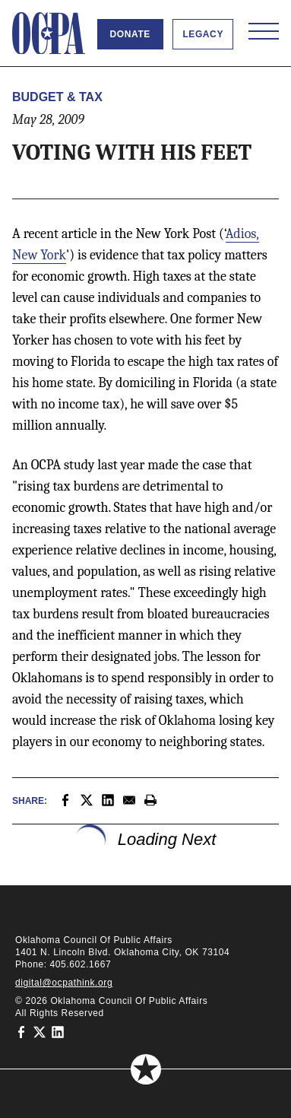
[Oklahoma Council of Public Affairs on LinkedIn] (58, 1031)
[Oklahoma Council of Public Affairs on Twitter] (39, 1031)
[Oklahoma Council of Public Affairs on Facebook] (21, 1031)
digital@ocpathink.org (63, 982)
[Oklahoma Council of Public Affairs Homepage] (48, 33)
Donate (130, 34)
